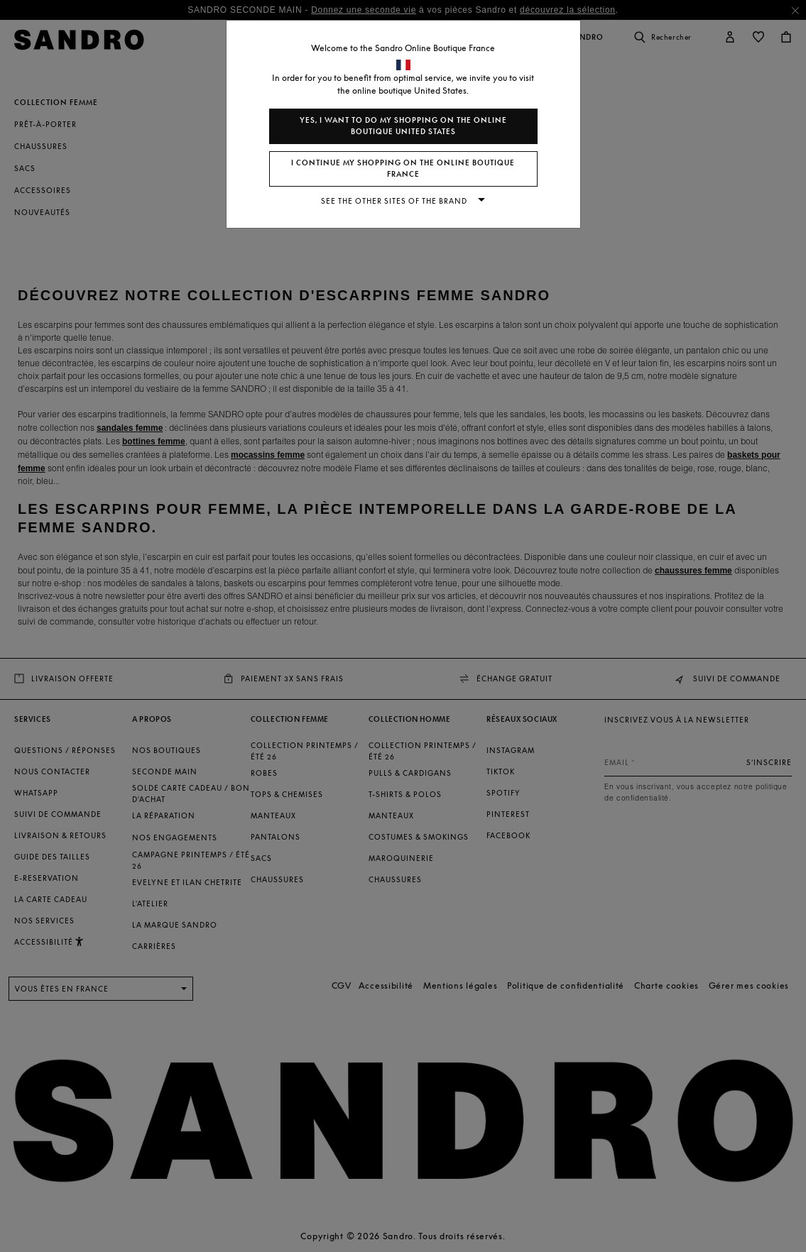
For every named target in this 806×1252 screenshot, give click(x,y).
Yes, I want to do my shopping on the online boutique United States (403, 126)
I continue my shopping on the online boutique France (403, 168)
